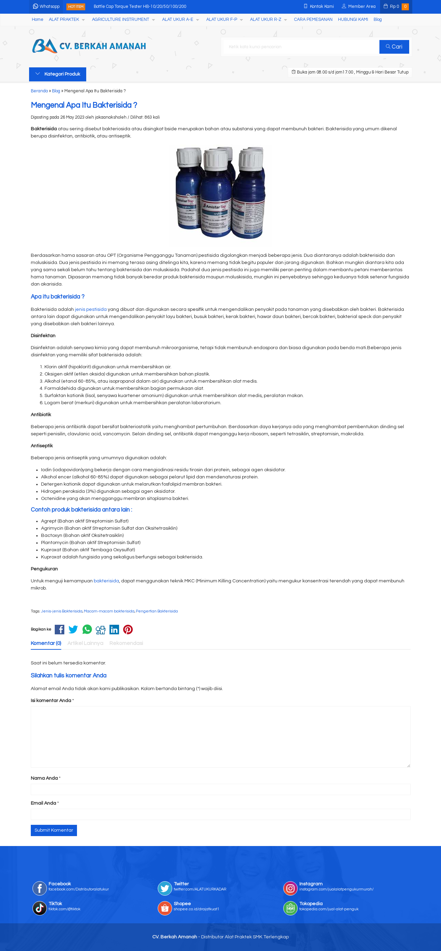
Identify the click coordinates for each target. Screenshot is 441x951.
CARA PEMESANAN (313, 19)
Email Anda (43, 803)
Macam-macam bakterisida (109, 611)
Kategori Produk (57, 74)
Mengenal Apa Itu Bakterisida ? (84, 105)
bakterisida (106, 581)
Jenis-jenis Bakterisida (61, 611)
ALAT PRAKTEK (64, 19)
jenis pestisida (91, 309)
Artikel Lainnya (85, 643)
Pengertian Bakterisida (157, 611)
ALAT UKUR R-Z (265, 19)
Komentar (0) (46, 643)
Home (37, 19)
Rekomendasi (126, 643)
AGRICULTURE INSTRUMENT (120, 19)
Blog (378, 19)
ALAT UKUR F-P (221, 19)
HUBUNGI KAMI (353, 19)
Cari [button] (394, 47)
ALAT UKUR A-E (177, 19)
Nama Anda (44, 778)
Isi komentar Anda (51, 700)
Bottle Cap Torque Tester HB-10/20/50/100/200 (140, 6)
